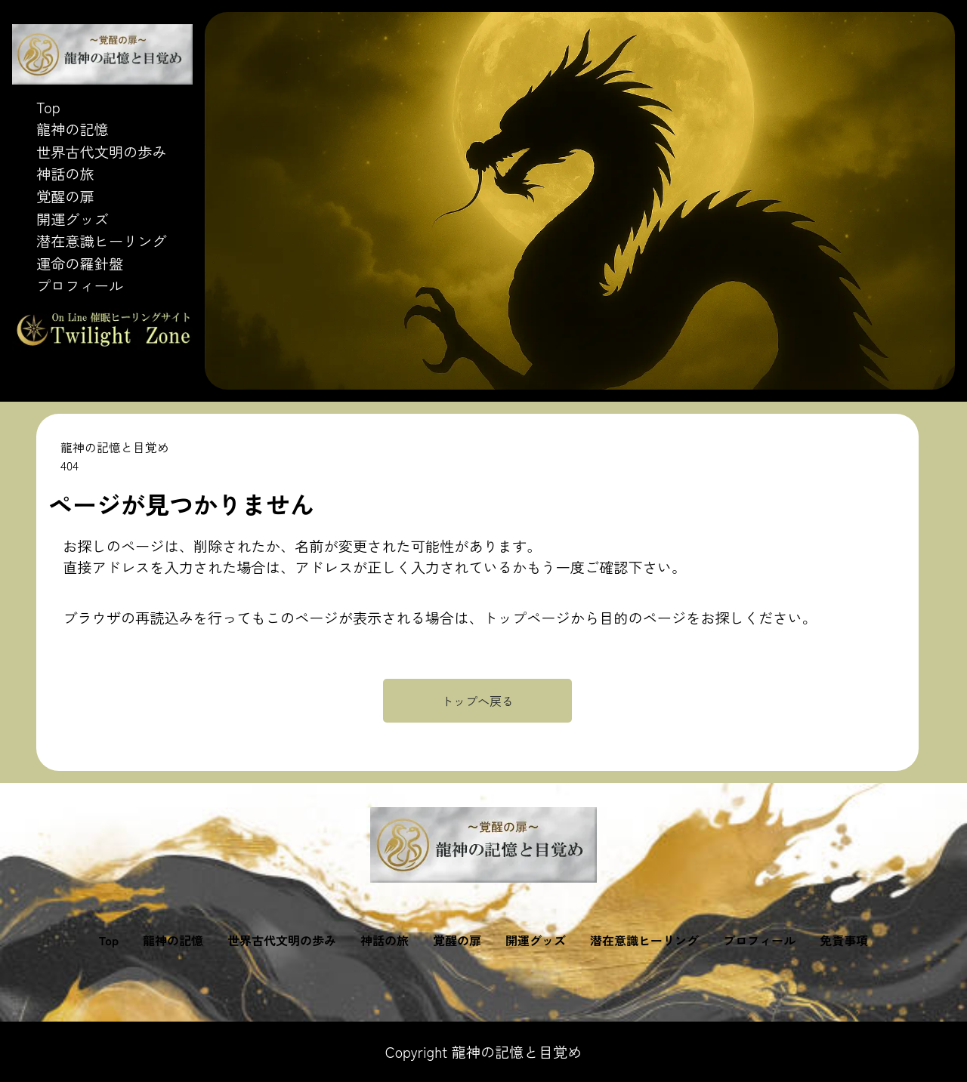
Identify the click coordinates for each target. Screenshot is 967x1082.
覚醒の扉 (65, 196)
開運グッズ (72, 219)
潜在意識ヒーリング (101, 240)
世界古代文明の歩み (101, 151)
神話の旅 (65, 173)
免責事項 (844, 940)
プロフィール (79, 285)
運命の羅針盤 (79, 263)
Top (48, 107)
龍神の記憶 (72, 129)
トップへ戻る (477, 701)
